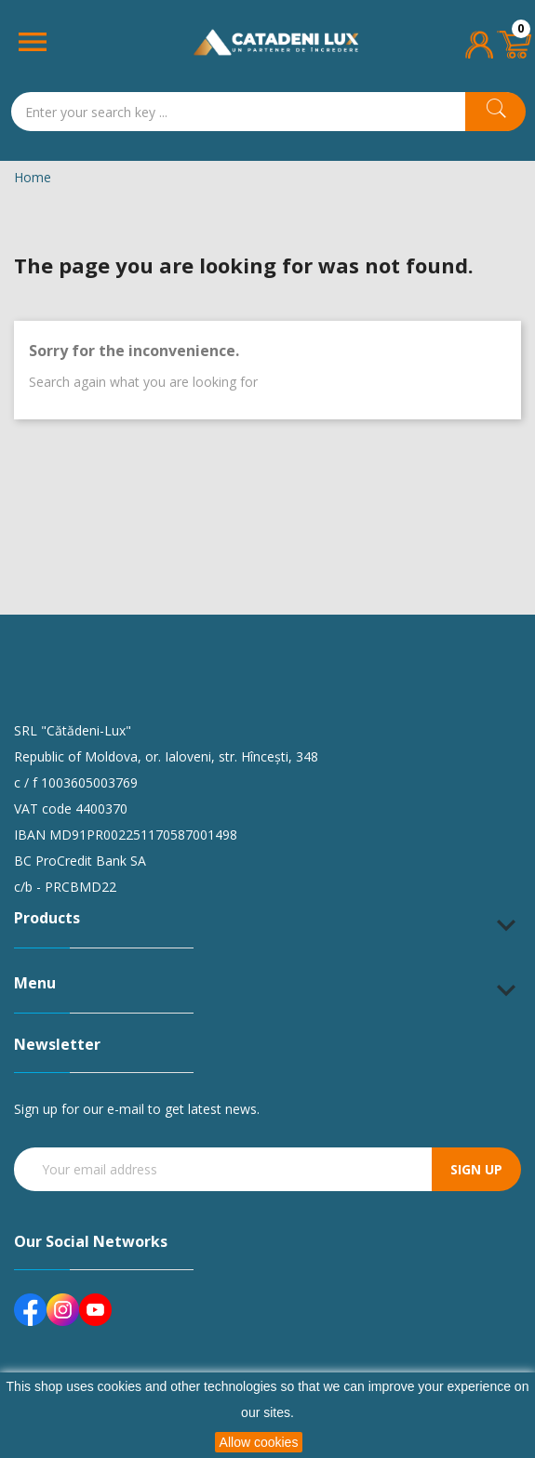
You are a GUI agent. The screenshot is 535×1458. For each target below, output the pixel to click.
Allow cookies (259, 1442)
